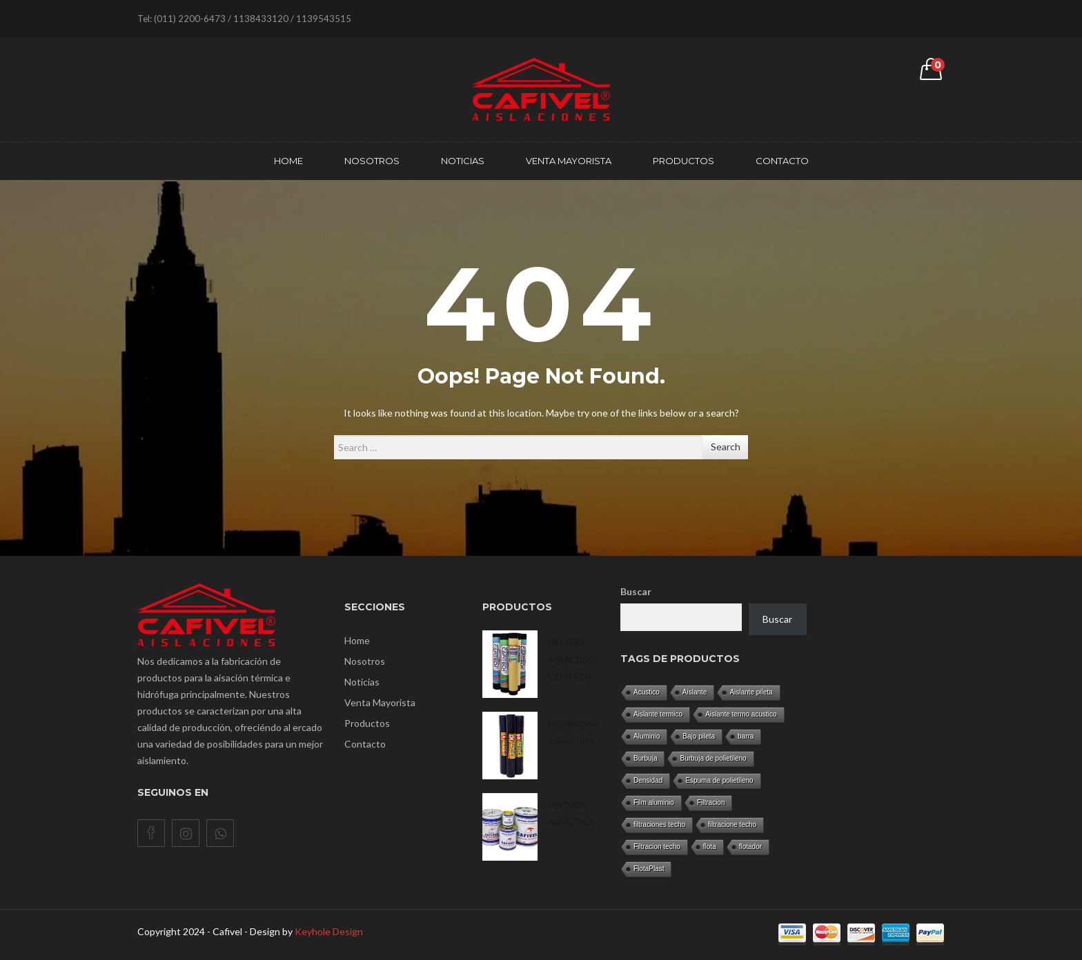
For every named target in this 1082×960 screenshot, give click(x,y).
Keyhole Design (329, 931)
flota (709, 846)
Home (357, 640)
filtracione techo (732, 824)
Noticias (362, 682)
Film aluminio (653, 802)
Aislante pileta (750, 692)
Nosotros (364, 661)
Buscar (635, 591)
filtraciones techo (659, 824)
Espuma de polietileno (719, 780)
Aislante (694, 692)
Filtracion (711, 802)
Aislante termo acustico (740, 714)
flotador (750, 846)
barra (746, 736)
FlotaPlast (648, 868)
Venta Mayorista (379, 702)
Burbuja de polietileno (713, 758)
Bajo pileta (698, 736)
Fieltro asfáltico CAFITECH (572, 659)
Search (725, 446)
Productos (367, 723)
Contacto (365, 744)
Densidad (647, 780)
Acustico (646, 692)
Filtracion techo (656, 846)
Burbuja (645, 758)
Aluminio (646, 736)
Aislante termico (657, 714)
